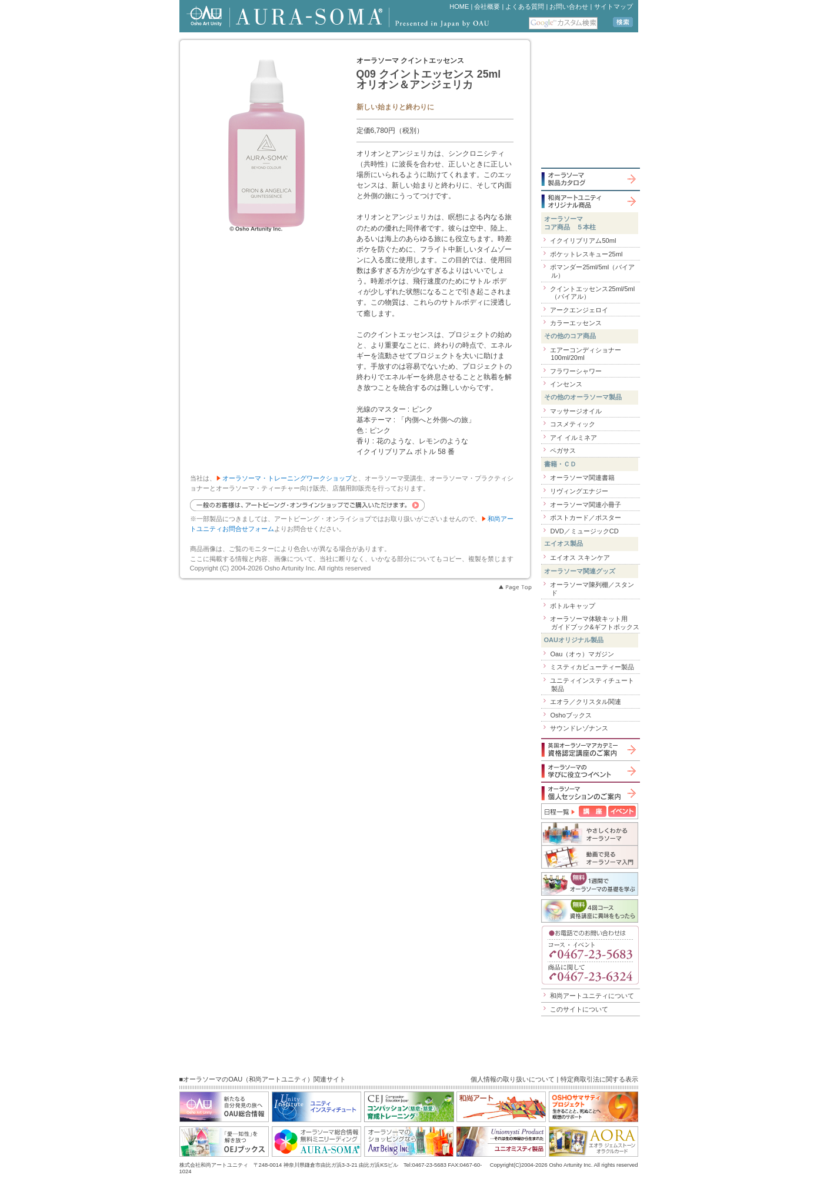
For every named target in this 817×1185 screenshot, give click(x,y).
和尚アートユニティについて (592, 995)
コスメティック (572, 424)
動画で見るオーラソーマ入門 (589, 857)
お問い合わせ (568, 6)
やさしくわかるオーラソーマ (589, 833)
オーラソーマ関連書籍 (582, 477)
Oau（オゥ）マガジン (582, 653)
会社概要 (487, 6)
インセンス (566, 384)
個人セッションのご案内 (589, 884)
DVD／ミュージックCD (584, 531)
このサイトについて (579, 1009)
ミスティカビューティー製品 (592, 666)
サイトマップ (613, 6)
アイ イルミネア (573, 437)
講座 (592, 811)
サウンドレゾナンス (579, 728)
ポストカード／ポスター (585, 517)
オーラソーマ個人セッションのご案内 (589, 793)
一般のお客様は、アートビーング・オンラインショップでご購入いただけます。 (307, 505)
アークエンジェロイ (579, 309)
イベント (622, 811)
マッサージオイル (576, 411)
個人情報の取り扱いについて (513, 1079)
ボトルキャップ (572, 605)
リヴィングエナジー (579, 491)
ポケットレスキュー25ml (586, 254)
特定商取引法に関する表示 (599, 1079)
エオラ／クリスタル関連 (585, 701)
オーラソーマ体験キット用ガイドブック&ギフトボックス (594, 622)
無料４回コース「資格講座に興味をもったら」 (589, 911)
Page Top (514, 587)
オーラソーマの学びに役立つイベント (589, 771)
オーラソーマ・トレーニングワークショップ (287, 478)
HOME (459, 6)
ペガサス (563, 450)
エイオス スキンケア (580, 557)
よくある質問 (524, 6)
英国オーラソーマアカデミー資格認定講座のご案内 (589, 749)
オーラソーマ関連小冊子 (585, 504)
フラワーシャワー (576, 371)
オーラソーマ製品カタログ (589, 179)
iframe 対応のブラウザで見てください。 (595, 102)
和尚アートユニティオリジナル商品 (589, 201)
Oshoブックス (570, 715)
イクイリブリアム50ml (583, 240)
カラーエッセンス (576, 322)
